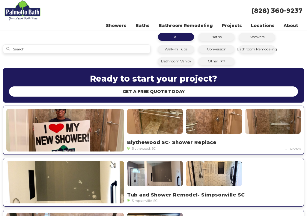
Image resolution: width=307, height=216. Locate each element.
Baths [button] (143, 25)
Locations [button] (263, 25)
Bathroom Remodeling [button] (186, 25)
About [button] (291, 25)
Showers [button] (116, 25)
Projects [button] (232, 25)
